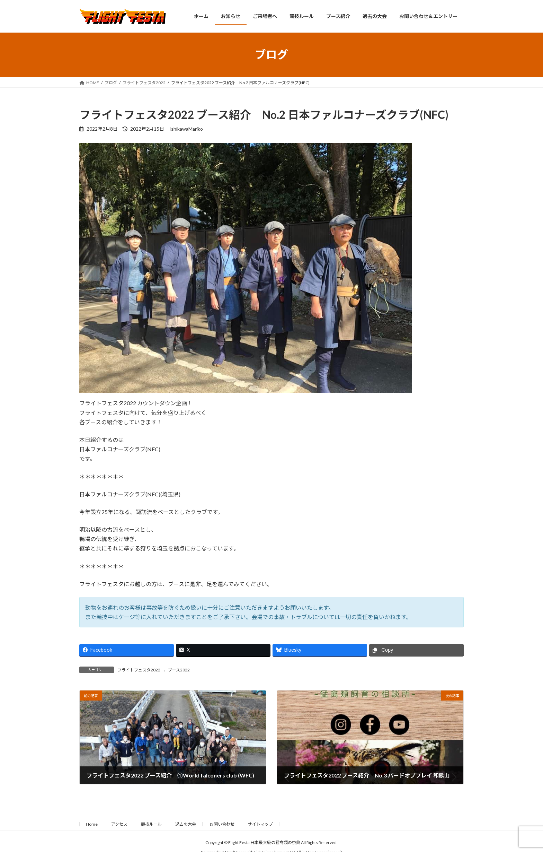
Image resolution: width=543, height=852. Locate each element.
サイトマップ (260, 824)
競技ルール (151, 824)
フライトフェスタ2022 (138, 669)
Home (92, 824)
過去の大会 (185, 824)
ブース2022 (179, 669)
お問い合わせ (222, 824)
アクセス (119, 824)
